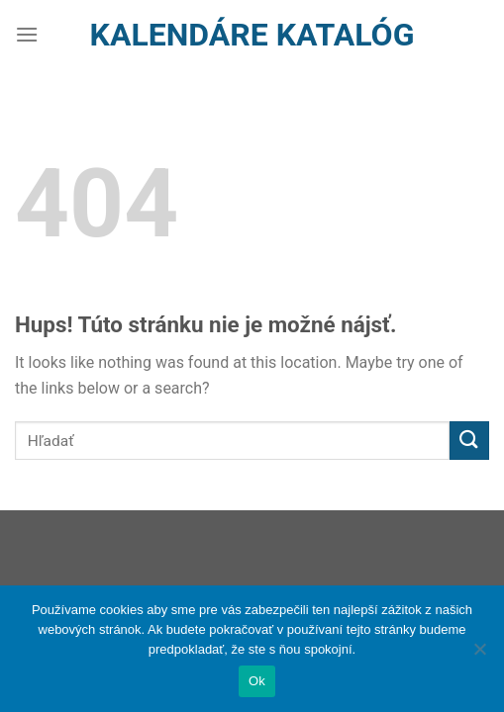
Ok (257, 680)
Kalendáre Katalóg (252, 34)
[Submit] (469, 440)
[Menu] (27, 34)
